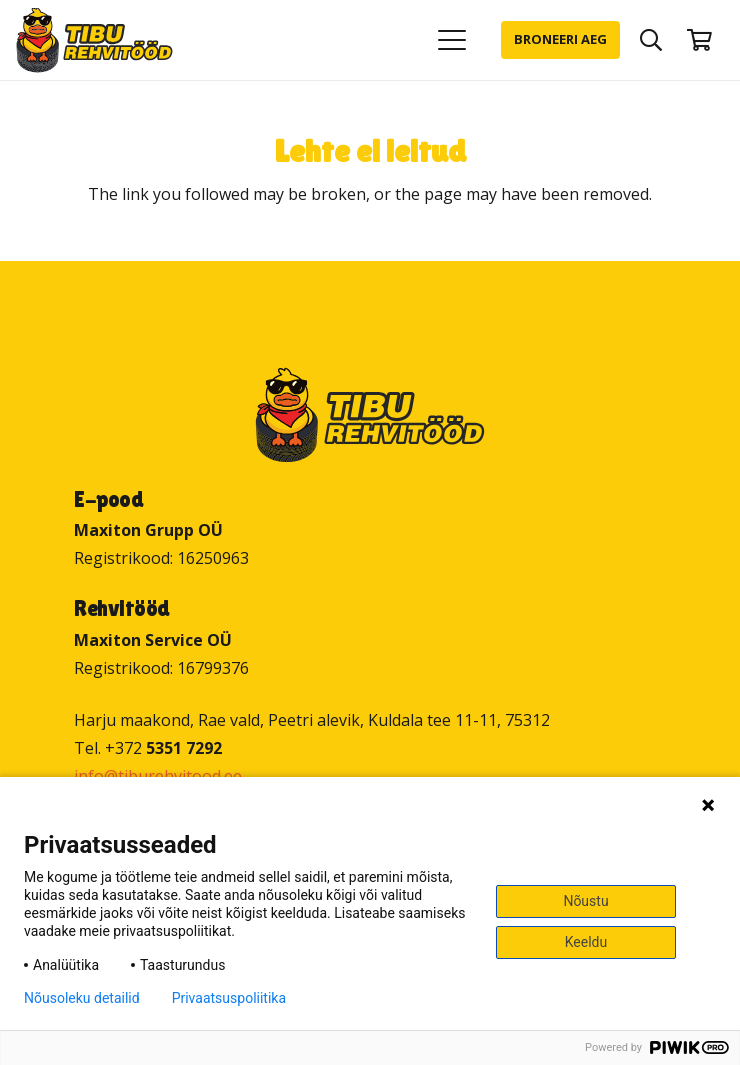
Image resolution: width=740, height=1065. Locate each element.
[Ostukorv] (700, 40)
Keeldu (586, 942)
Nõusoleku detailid (82, 998)
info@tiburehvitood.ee (158, 776)
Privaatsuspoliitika (229, 998)
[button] (452, 40)
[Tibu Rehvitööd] (94, 40)
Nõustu (585, 901)
